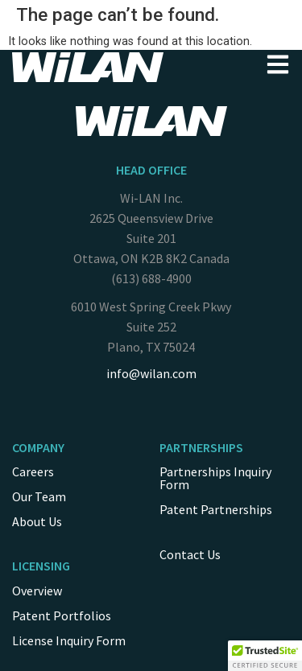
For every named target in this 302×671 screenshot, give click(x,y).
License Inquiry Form (69, 640)
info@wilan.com (151, 373)
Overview (37, 590)
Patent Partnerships (215, 509)
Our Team (39, 496)
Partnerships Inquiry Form (215, 477)
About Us (37, 521)
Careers (33, 471)
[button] (265, 655)
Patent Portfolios (61, 615)
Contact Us (190, 554)
